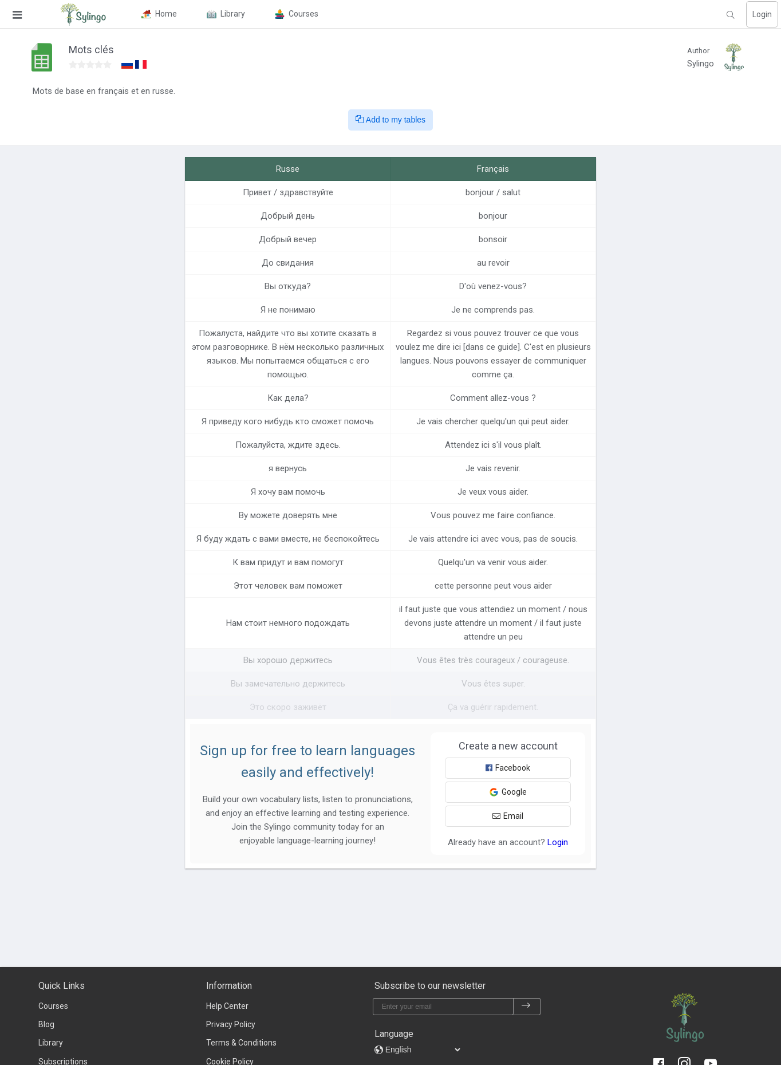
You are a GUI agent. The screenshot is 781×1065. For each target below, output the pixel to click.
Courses (53, 1006)
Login (762, 14)
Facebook (508, 767)
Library (50, 1042)
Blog (46, 1024)
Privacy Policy (230, 1024)
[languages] (422, 1049)
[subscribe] (526, 1006)
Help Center (227, 1006)
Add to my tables (390, 119)
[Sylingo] (83, 14)
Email (507, 816)
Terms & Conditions (241, 1042)
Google (508, 792)
